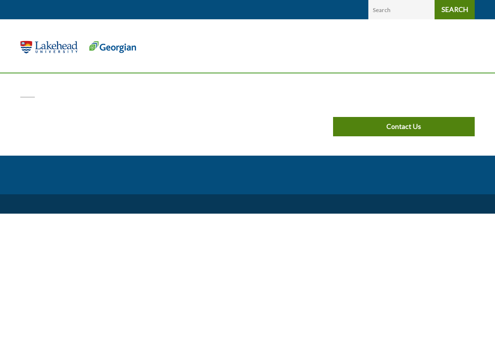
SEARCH (454, 9)
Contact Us (403, 126)
